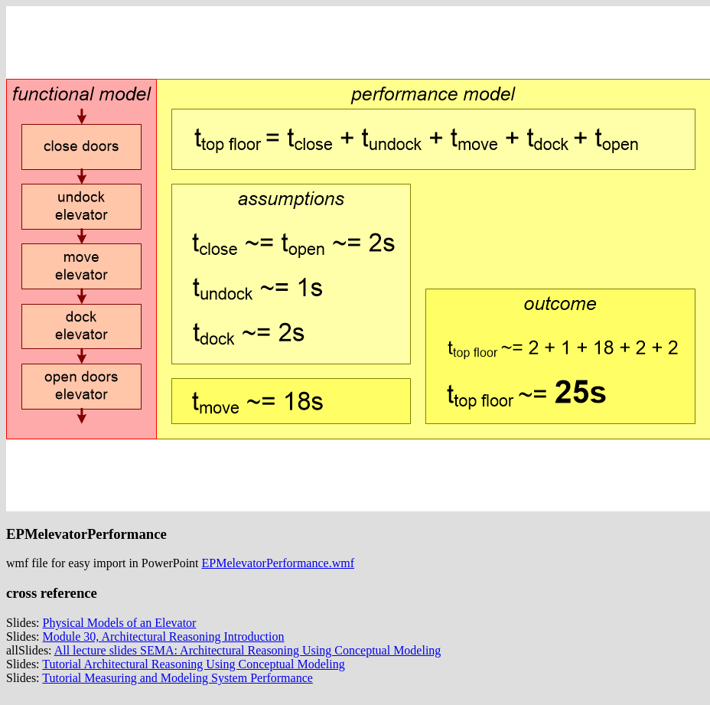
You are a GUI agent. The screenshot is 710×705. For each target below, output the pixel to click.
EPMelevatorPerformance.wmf (278, 563)
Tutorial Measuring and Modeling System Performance (177, 677)
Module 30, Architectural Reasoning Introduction (164, 636)
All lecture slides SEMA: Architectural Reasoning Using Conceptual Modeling (247, 650)
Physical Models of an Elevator (120, 622)
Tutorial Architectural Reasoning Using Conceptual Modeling (193, 664)
